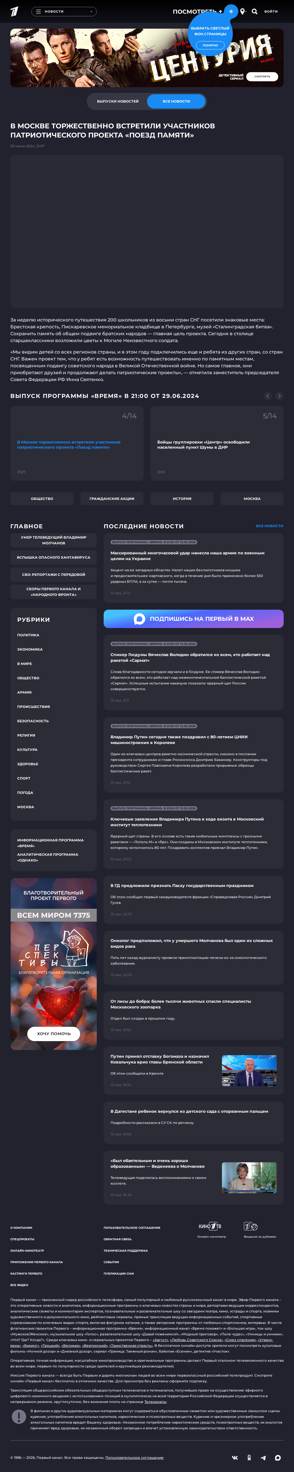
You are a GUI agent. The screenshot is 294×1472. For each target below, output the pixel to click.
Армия (24, 692)
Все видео (19, 1285)
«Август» (160, 1340)
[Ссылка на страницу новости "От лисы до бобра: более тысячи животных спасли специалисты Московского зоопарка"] (194, 1015)
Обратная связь (117, 1239)
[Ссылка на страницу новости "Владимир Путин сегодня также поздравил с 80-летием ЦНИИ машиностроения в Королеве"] (194, 755)
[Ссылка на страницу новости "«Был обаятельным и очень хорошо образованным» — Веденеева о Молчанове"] (194, 1178)
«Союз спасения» (240, 1340)
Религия (26, 735)
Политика (28, 635)
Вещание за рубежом (260, 1230)
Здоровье (27, 764)
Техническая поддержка (126, 1251)
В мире (24, 664)
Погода (25, 792)
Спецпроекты (22, 1239)
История (182, 498)
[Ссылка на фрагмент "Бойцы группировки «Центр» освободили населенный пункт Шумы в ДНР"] (217, 443)
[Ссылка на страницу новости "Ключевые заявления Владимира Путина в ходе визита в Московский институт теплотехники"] (194, 834)
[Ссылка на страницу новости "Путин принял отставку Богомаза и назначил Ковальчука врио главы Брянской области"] (194, 1070)
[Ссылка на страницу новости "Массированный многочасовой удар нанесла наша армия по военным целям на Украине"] (194, 568)
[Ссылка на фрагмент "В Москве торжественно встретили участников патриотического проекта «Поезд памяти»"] (77, 443)
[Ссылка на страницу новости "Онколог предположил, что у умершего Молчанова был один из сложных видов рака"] (194, 958)
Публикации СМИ (119, 1273)
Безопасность (33, 721)
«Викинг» (30, 1345)
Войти (271, 11)
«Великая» (70, 1345)
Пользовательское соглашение (132, 1228)
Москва (252, 498)
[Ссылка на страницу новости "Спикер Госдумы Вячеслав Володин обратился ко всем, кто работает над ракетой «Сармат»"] (194, 672)
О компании (21, 1228)
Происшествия (33, 706)
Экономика (30, 649)
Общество (42, 498)
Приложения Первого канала (36, 1262)
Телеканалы (155, 1402)
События (111, 1262)
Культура (27, 749)
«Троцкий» (50, 1345)
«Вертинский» (95, 1345)
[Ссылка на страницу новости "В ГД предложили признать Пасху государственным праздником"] (194, 900)
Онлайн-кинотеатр (27, 1251)
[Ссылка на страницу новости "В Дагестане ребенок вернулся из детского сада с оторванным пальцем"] (194, 1122)
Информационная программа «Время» (50, 843)
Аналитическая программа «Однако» (47, 857)
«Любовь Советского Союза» (196, 1340)
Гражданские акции (112, 498)
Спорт (23, 778)
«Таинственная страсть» (131, 1345)
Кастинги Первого (26, 1273)
